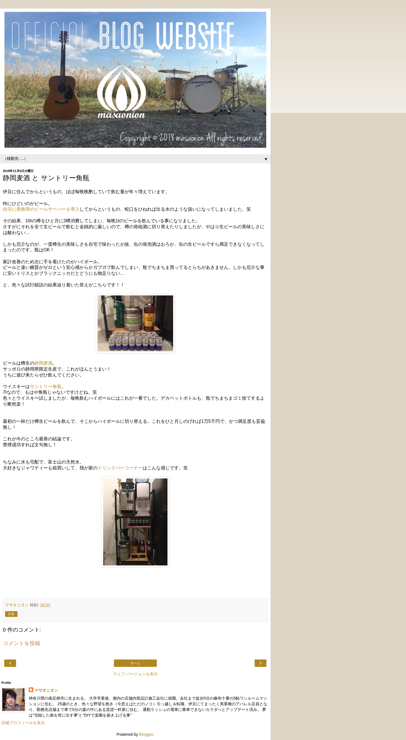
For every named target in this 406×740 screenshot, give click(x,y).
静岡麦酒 (43, 363)
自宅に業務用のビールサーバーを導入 (41, 209)
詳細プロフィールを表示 (23, 723)
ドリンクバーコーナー (120, 467)
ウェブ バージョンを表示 (135, 674)
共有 (11, 614)
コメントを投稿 (21, 643)
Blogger (146, 734)
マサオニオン (46, 690)
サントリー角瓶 (45, 386)
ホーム (135, 663)
